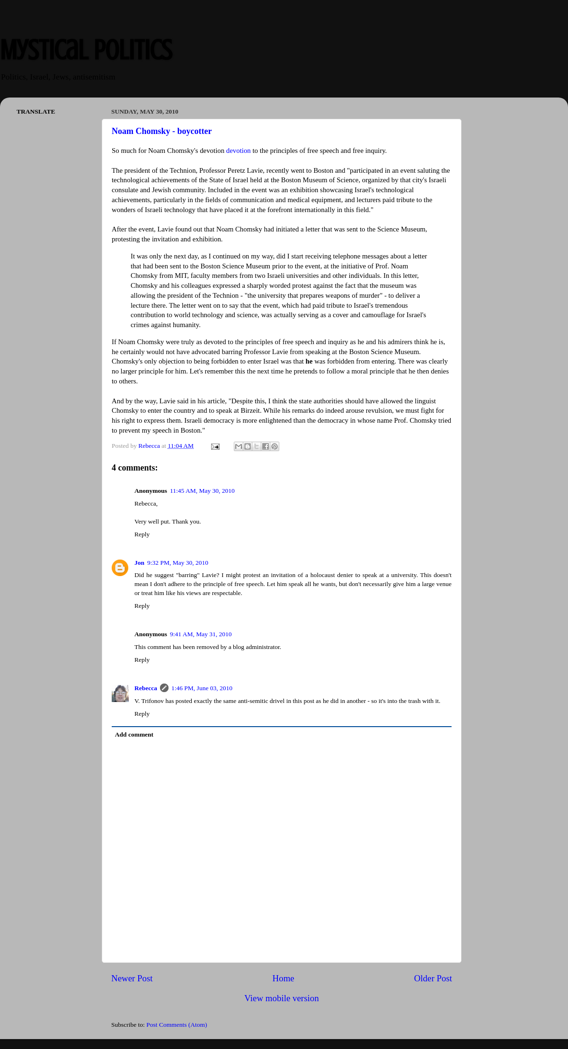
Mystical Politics (86, 50)
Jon (139, 562)
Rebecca (145, 688)
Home (283, 978)
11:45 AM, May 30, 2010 (202, 490)
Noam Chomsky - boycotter (162, 131)
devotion (238, 150)
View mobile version (281, 998)
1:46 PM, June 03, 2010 (201, 688)
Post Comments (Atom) (176, 1024)
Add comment (134, 734)
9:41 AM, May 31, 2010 (201, 634)
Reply (142, 534)
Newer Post (132, 978)
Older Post (433, 978)
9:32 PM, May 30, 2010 (177, 562)
